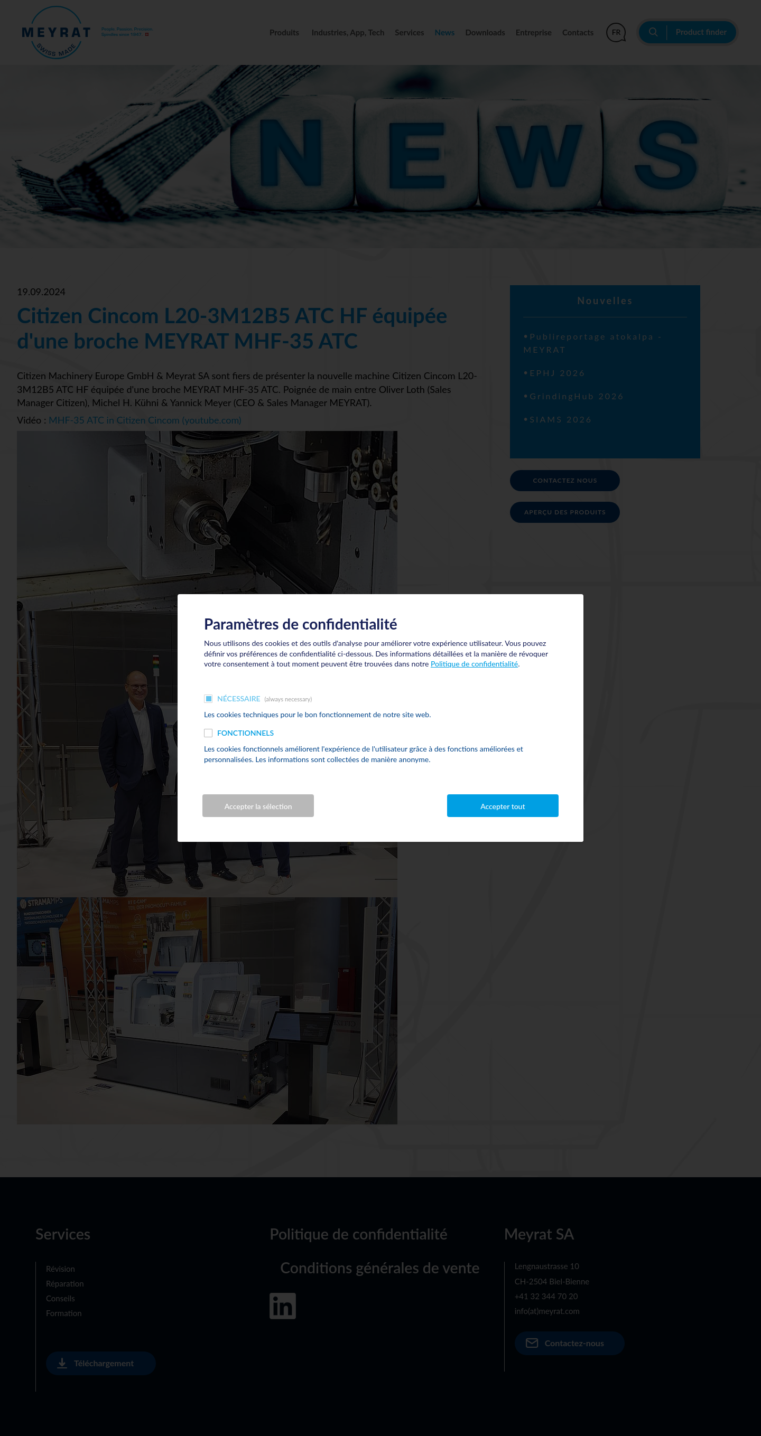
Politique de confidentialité (474, 663)
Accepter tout (502, 806)
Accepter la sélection (258, 806)
